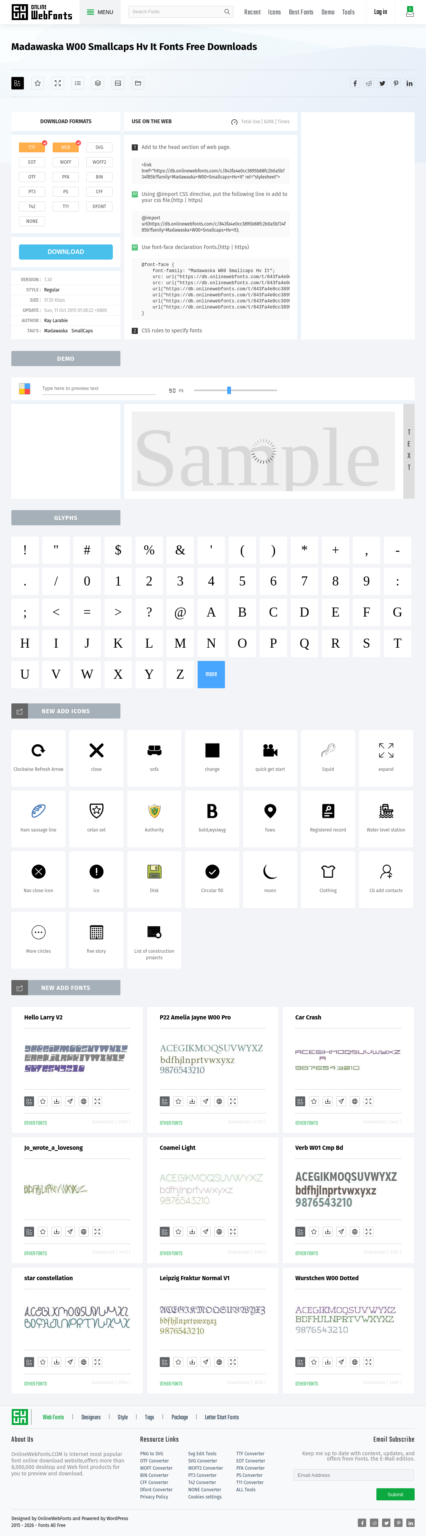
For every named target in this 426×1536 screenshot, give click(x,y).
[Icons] (118, 83)
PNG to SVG (151, 1453)
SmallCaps (82, 331)
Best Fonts (301, 12)
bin (99, 177)
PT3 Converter (202, 1475)
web (65, 147)
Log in (380, 12)
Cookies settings (205, 1497)
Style (123, 1418)
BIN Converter (154, 1475)
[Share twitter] (382, 83)
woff (65, 162)
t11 (65, 206)
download (66, 252)
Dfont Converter (156, 1489)
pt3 (32, 191)
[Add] (17, 83)
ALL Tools (246, 1489)
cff (99, 191)
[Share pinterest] (396, 83)
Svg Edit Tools (202, 1453)
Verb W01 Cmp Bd (319, 1147)
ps (65, 191)
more (211, 674)
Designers (91, 1418)
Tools (348, 12)
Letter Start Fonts (222, 1418)
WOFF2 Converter (205, 1468)
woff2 (99, 162)
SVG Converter (202, 1461)
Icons (274, 12)
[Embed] (84, 1101)
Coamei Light (177, 1147)
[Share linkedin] (410, 83)
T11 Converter (250, 1482)
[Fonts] (138, 83)
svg (99, 147)
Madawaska (55, 331)
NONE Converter (204, 1489)
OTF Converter (154, 1461)
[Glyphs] (78, 83)
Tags (149, 1418)
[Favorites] (37, 83)
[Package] (98, 83)
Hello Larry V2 (43, 1017)
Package (180, 1418)
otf (32, 177)
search (227, 11)
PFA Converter (250, 1468)
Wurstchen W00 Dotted (327, 1278)
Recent (252, 12)
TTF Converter (250, 1453)
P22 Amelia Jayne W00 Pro (195, 1017)
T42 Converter (202, 1482)
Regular (51, 290)
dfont (99, 206)
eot (32, 162)
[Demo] (57, 83)
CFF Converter (154, 1482)
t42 (32, 206)
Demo (328, 12)
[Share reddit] (369, 83)
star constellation (48, 1278)
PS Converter (249, 1475)
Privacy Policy (154, 1497)
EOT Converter (250, 1461)
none (32, 221)
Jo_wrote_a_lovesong (53, 1147)
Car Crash (308, 1017)
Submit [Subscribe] (395, 1494)
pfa (65, 177)
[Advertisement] (358, 226)
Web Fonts (53, 1418)
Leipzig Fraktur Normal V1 (195, 1278)
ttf (31, 147)
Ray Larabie (56, 320)
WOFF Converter (156, 1468)
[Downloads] (56, 1101)
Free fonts (45, 13)
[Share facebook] (355, 83)
